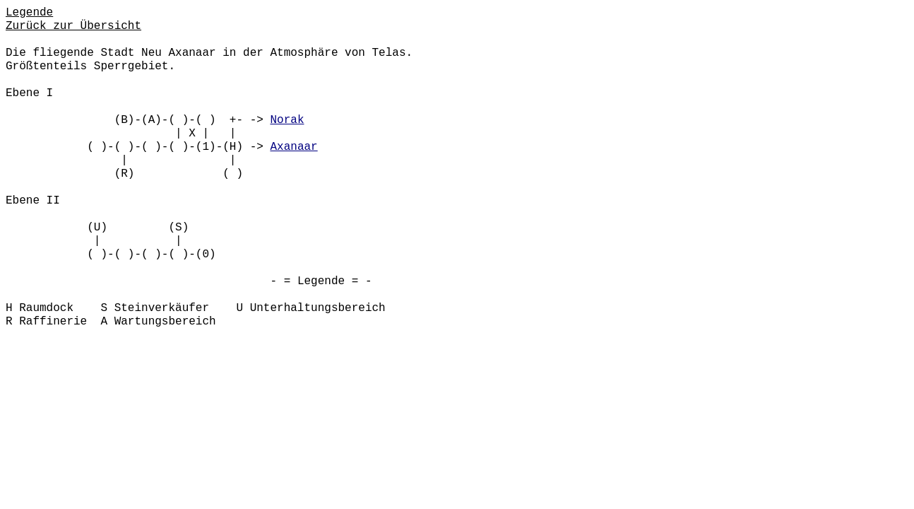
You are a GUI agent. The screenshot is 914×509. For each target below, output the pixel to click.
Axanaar (293, 147)
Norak (287, 120)
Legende (29, 12)
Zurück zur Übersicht (73, 26)
